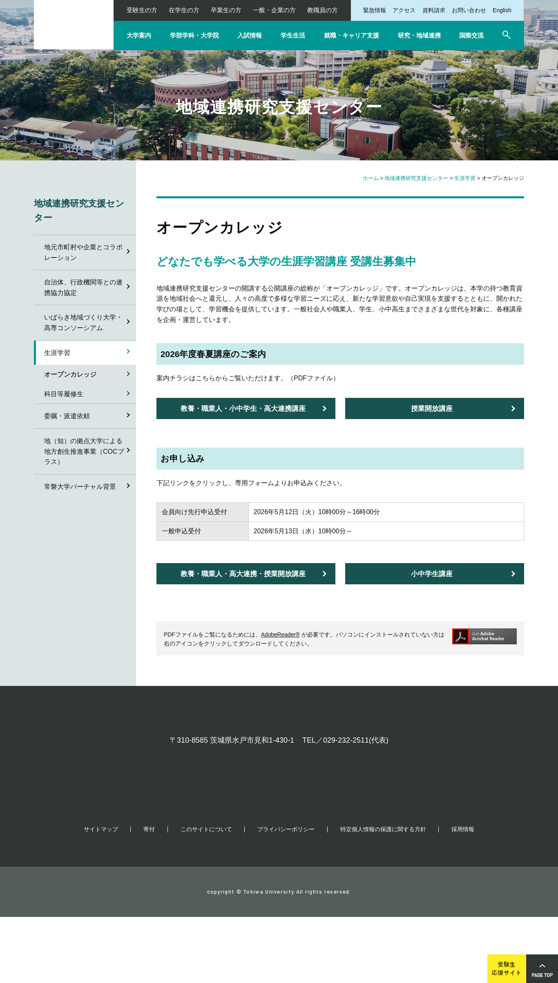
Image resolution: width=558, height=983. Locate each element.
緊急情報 (374, 10)
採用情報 (462, 895)
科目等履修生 (63, 394)
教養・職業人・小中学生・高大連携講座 (243, 409)
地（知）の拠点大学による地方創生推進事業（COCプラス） (84, 451)
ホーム (371, 178)
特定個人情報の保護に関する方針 (383, 895)
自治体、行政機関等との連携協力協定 (83, 287)
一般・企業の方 (274, 10)
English (502, 10)
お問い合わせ (469, 10)
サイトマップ (101, 895)
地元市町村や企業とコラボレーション (83, 252)
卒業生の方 (226, 10)
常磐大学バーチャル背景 (80, 486)
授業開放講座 (432, 409)
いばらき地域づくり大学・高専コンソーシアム (83, 322)
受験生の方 (142, 10)
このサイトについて (206, 895)
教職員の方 (322, 10)
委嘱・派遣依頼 (67, 416)
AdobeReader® (280, 634)
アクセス (404, 10)
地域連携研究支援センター (416, 178)
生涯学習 (464, 178)
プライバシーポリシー (286, 895)
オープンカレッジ (70, 374)
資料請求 (433, 10)
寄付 (149, 895)
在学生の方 (184, 10)
